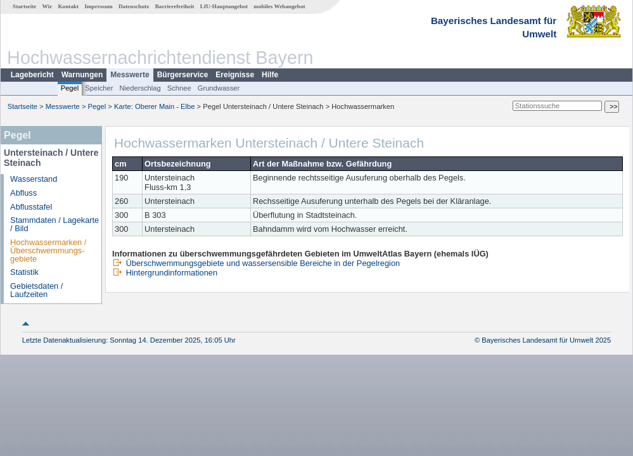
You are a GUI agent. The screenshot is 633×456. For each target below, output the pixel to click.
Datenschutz (134, 6)
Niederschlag (139, 88)
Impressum (98, 6)
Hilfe (270, 74)
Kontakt (68, 6)
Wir (47, 6)
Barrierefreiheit (175, 6)
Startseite (24, 6)
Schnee (179, 88)
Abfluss (23, 193)
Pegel (70, 88)
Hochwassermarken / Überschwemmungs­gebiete (48, 250)
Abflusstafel (31, 207)
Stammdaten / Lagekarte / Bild (54, 224)
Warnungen (82, 74)
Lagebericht (32, 74)
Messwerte (129, 74)
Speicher (99, 88)
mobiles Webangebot (279, 6)
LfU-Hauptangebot (224, 6)
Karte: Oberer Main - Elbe (154, 106)
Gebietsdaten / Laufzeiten (36, 290)
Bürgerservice (182, 74)
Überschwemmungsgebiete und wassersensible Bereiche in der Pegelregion (256, 263)
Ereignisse (234, 74)
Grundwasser (219, 88)
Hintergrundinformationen (164, 272)
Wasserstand (33, 179)
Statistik (24, 272)
